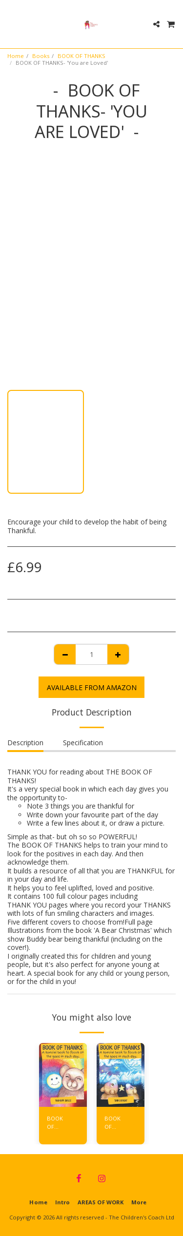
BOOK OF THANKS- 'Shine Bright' (116, 1123)
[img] (63, 1075)
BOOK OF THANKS (81, 55)
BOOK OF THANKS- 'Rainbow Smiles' (59, 1123)
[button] (10, 24)
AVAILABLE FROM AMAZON (92, 687)
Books (40, 55)
